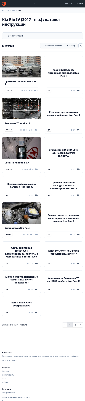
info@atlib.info (8, 392)
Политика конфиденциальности (16, 397)
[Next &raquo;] (80, 324)
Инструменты (8, 375)
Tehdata (5, 382)
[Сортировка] (52, 46)
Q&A (4, 378)
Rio (13, 10)
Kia (7, 10)
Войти (80, 3)
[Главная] (4, 4)
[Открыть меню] (66, 3)
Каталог (5, 371)
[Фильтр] (71, 46)
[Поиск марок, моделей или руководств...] (35, 4)
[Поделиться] (80, 45)
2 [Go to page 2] (75, 325)
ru (73, 3)
